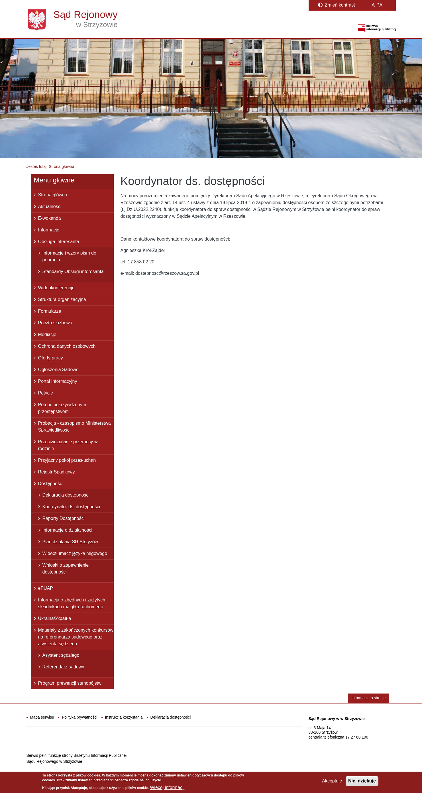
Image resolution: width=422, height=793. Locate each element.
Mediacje (47, 334)
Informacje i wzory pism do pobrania (69, 256)
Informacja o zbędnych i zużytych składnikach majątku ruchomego (71, 603)
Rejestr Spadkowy (56, 471)
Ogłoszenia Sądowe (58, 369)
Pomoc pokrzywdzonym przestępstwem (62, 408)
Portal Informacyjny (57, 381)
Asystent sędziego (60, 655)
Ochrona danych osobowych (67, 346)
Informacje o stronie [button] (368, 698)
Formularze (49, 311)
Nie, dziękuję (362, 782)
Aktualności (50, 206)
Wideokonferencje (56, 287)
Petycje (45, 393)
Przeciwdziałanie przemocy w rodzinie (68, 445)
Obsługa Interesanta (58, 241)
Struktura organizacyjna (62, 299)
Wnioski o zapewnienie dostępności (65, 568)
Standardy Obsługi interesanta (73, 271)
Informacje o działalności (67, 530)
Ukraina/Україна (54, 618)
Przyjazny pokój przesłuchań (67, 460)
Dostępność (50, 483)
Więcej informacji (167, 789)
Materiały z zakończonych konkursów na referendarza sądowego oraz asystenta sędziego (75, 637)
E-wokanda (49, 218)
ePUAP (45, 588)
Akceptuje (332, 782)
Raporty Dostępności (63, 518)
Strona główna (52, 194)
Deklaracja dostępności (65, 495)
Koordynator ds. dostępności (71, 506)
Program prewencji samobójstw (69, 683)
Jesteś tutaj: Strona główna (50, 166)
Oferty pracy (50, 357)
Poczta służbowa (55, 322)
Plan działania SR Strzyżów (70, 541)
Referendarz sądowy (63, 666)
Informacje (49, 229)
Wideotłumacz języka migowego (74, 553)
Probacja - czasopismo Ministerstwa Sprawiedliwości (74, 426)
